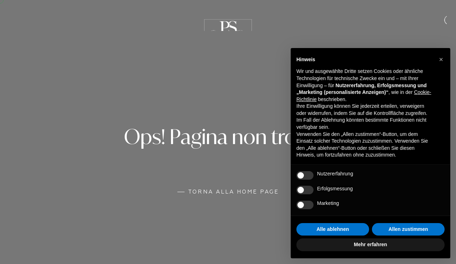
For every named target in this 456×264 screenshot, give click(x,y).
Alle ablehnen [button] (332, 229)
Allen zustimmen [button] (408, 229)
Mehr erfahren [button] (370, 244)
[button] (441, 59)
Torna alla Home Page (233, 192)
